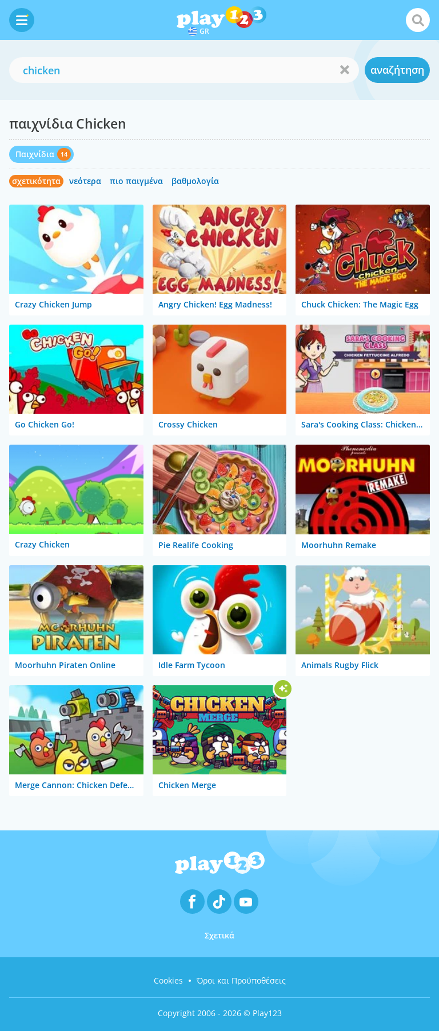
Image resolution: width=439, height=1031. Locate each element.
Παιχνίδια (34, 154)
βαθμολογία (195, 180)
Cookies (168, 980)
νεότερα (85, 180)
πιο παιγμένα (136, 180)
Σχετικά (219, 935)
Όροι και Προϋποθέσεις (241, 980)
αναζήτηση (397, 70)
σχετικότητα (36, 180)
